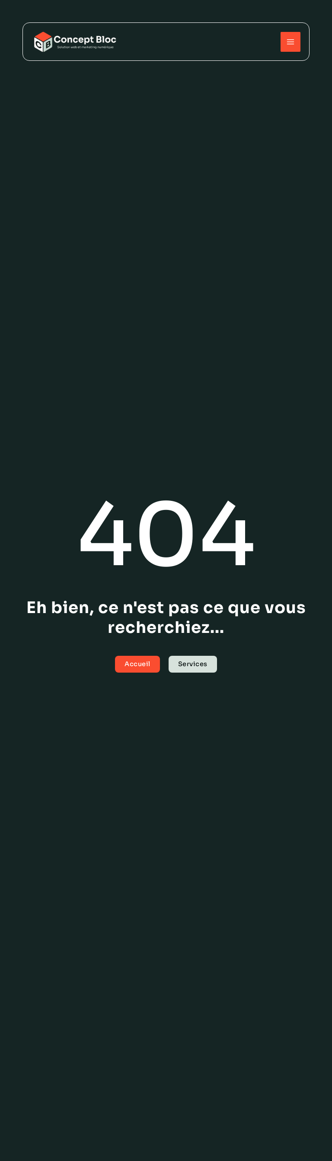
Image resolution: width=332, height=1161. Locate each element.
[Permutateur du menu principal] (290, 42)
